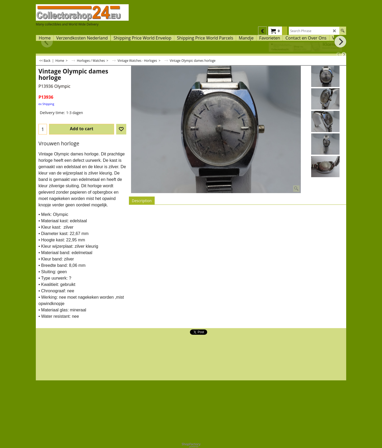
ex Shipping (46, 104)
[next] (343, 54)
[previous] (338, 54)
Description (142, 200)
